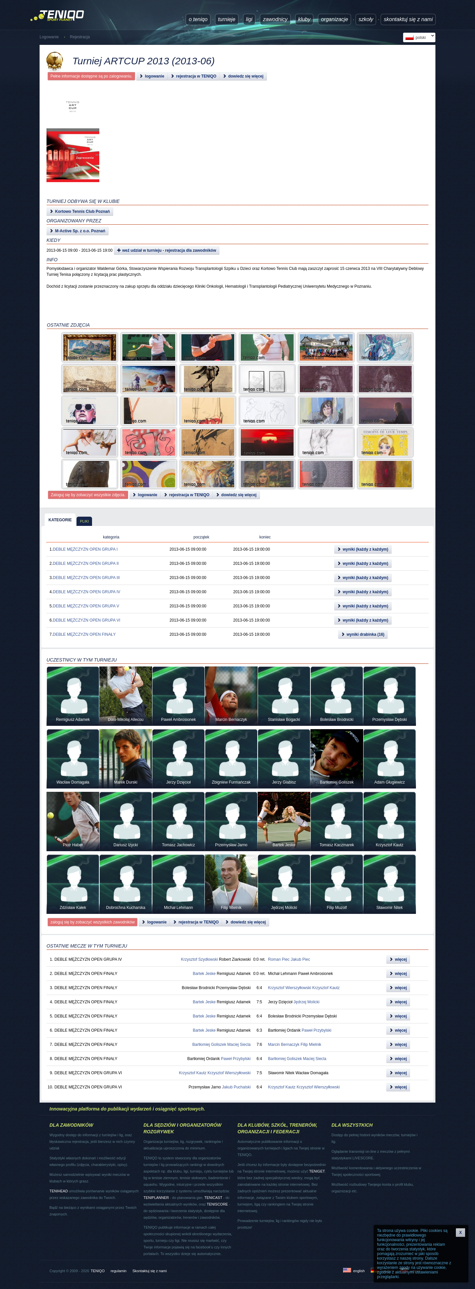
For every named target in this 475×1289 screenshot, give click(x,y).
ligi (249, 19)
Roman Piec (278, 959)
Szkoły (366, 19)
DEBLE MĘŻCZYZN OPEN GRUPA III (86, 577)
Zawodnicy (275, 19)
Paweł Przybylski (317, 1030)
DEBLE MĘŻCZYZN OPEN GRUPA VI (86, 620)
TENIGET (316, 1171)
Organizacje (334, 19)
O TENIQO (198, 19)
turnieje (226, 19)
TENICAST (213, 1198)
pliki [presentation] (84, 521)
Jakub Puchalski (236, 1087)
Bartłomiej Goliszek (209, 1044)
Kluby (304, 19)
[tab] (60, 519)
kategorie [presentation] (60, 520)
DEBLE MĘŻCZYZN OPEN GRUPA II (86, 563)
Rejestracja (80, 37)
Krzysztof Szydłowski (199, 959)
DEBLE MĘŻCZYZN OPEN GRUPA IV (86, 592)
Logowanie (49, 37)
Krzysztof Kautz (326, 987)
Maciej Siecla (239, 1044)
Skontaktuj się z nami (408, 19)
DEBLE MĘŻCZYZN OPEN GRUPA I (85, 549)
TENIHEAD (58, 1191)
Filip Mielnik (311, 1044)
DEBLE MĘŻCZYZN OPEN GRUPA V (86, 606)
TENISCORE (217, 1204)
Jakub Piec (300, 959)
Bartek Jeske (204, 973)
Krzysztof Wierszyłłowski (289, 987)
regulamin (118, 1271)
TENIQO (98, 1271)
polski (418, 37)
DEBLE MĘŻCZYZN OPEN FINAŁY (84, 634)
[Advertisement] (229, 155)
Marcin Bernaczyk (283, 1044)
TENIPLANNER (156, 1198)
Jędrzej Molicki (307, 1002)
